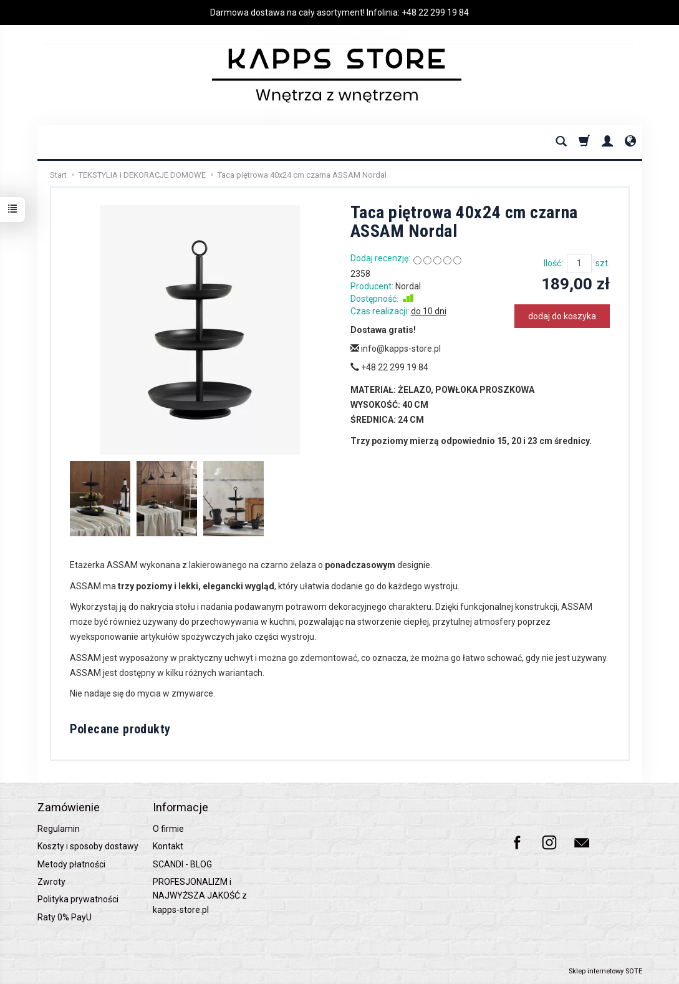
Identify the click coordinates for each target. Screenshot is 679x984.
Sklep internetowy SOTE (605, 971)
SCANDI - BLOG (182, 864)
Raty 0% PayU (64, 917)
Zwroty (51, 882)
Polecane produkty (120, 728)
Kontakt (168, 846)
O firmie (168, 829)
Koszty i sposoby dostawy (87, 846)
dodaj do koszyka (562, 316)
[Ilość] (579, 263)
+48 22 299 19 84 (435, 12)
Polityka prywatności (77, 899)
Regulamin (58, 829)
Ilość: (553, 263)
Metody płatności (71, 864)
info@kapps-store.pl (395, 349)
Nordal (408, 286)
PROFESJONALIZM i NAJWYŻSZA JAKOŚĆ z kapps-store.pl (200, 896)
